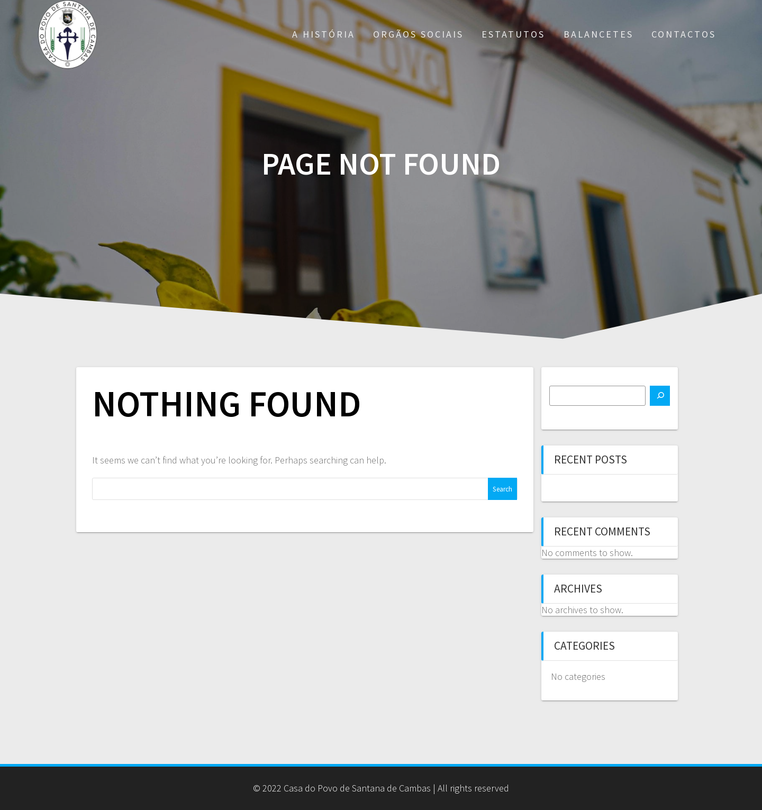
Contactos (683, 34)
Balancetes (598, 34)
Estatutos (513, 34)
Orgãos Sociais (418, 34)
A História (323, 34)
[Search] (660, 396)
